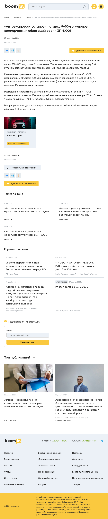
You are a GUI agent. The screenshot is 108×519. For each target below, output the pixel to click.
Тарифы (76, 484)
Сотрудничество (80, 465)
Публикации (17, 17)
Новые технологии (76, 310)
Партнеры (77, 453)
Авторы (8, 465)
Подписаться (27, 342)
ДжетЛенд (14, 274)
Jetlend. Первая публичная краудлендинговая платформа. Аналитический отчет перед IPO (26, 266)
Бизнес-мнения (11, 459)
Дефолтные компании (49, 459)
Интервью (9, 308)
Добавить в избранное (88, 50)
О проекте (77, 459)
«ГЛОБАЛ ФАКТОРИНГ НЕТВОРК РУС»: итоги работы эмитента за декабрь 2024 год (75, 266)
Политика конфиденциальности (87, 478)
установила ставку (80, 64)
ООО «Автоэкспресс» (16, 60)
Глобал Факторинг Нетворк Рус (66, 274)
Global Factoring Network (88, 274)
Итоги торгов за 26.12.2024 (71, 286)
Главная (6, 17)
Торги (57, 310)
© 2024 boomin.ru (11, 506)
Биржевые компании (14, 484)
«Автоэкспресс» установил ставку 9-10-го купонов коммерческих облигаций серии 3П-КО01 (66, 17)
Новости (28, 17)
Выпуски (42, 484)
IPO (7, 274)
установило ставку (40, 60)
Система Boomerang (48, 478)
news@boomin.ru (43, 497)
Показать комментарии (23, 167)
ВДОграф (65, 310)
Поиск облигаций (46, 472)
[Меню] (101, 6)
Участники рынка (46, 465)
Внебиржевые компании (50, 453)
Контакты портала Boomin (85, 472)
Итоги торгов (61, 282)
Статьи (7, 472)
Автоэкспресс (10, 42)
